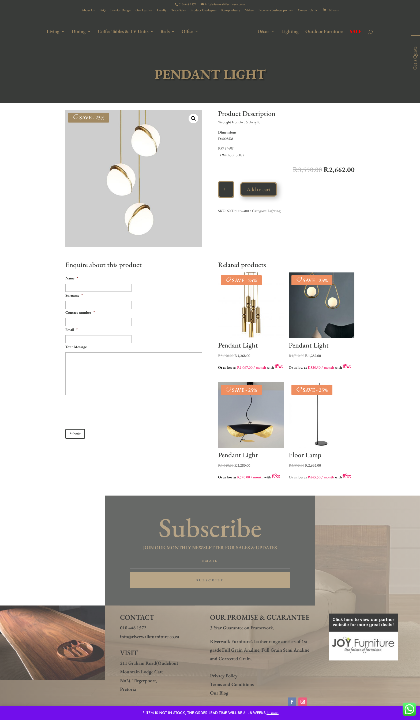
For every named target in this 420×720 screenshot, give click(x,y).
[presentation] (106, 410)
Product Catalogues (203, 10)
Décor (262, 31)
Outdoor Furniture (323, 31)
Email (71, 329)
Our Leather (144, 10)
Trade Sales (178, 10)
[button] (193, 118)
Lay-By (161, 10)
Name (71, 278)
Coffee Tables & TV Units (124, 31)
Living (54, 31)
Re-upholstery (230, 10)
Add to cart (259, 189)
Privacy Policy (223, 676)
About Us (88, 10)
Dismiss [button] (273, 712)
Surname (74, 295)
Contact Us (305, 10)
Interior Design (120, 10)
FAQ (102, 10)
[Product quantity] (226, 189)
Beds (166, 31)
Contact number (80, 312)
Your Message (76, 346)
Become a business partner (275, 10)
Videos (249, 10)
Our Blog (219, 693)
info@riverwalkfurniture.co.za (149, 636)
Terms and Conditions (232, 684)
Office (188, 31)
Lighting (289, 31)
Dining (80, 31)
